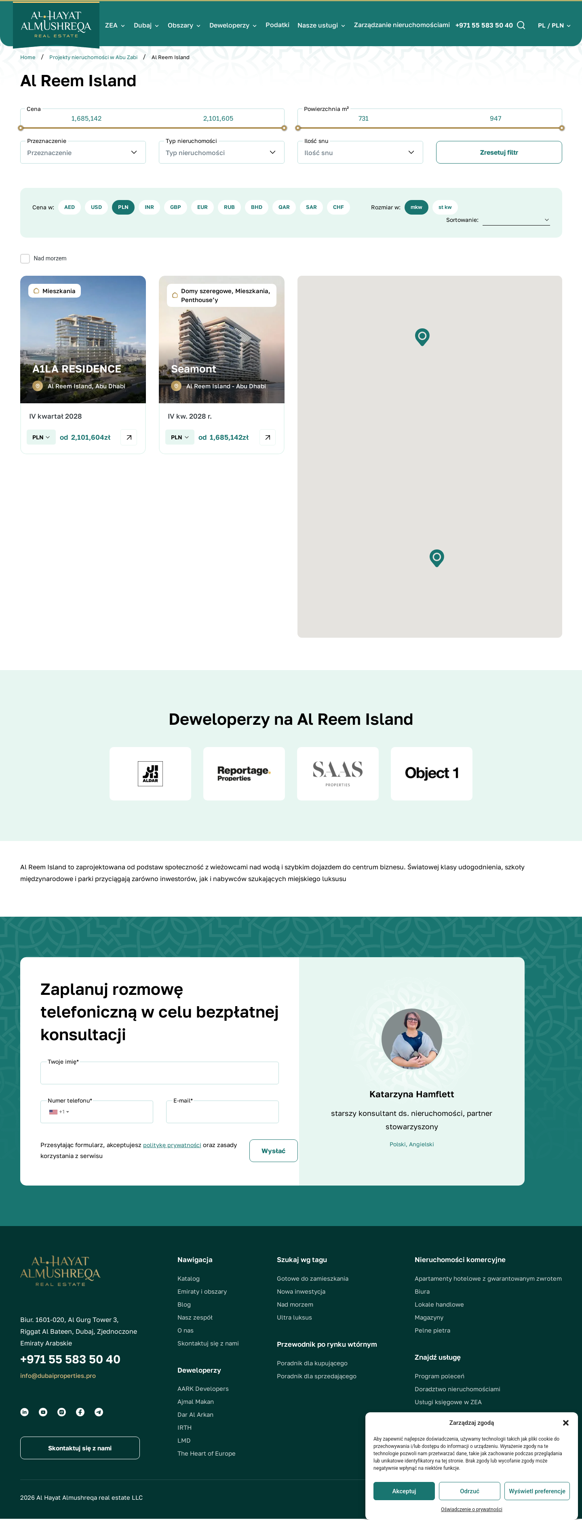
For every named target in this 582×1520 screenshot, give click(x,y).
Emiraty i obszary (202, 1291)
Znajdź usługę (438, 1358)
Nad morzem (295, 1304)
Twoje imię (63, 1062)
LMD (184, 1441)
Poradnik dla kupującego (312, 1363)
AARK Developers (203, 1389)
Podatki (279, 23)
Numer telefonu (70, 1101)
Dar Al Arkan (195, 1415)
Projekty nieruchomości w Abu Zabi (93, 57)
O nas (185, 1330)
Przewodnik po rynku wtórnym (327, 1344)
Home (28, 57)
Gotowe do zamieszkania (312, 1278)
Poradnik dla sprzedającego (316, 1376)
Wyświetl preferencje (537, 1491)
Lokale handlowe (439, 1305)
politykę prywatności (173, 1145)
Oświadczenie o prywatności (471, 1509)
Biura (422, 1292)
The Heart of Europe (206, 1454)
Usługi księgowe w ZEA (448, 1402)
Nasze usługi (319, 23)
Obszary (181, 23)
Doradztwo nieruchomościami (457, 1389)
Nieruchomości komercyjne (460, 1260)
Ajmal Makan (195, 1402)
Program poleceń (439, 1376)
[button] (566, 1423)
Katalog (188, 1278)
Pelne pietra (432, 1331)
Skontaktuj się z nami (208, 1343)
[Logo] (59, 23)
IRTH (184, 1428)
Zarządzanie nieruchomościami (403, 23)
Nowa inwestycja (301, 1291)
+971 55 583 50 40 (483, 23)
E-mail (183, 1101)
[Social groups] (24, 1413)
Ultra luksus (294, 1317)
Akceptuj (404, 1491)
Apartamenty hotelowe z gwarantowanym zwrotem (488, 1279)
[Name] (159, 1073)
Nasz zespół (195, 1317)
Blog (184, 1304)
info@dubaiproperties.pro (60, 1376)
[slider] (20, 127)
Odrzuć (469, 1491)
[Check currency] (41, 437)
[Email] (222, 1112)
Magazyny (429, 1318)
